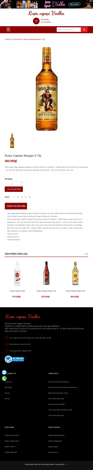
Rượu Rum (18, 39)
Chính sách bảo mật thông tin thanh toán (62, 387)
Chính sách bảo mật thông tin (58, 382)
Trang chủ (8, 39)
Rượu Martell (53, 447)
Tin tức (7, 393)
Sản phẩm (8, 387)
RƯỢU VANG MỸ (11, 452)
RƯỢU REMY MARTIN (56, 435)
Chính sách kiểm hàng (56, 415)
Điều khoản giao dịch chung (58, 393)
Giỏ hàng (45, 19)
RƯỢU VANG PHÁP (12, 435)
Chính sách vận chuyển (56, 404)
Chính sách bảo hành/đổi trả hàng (60, 410)
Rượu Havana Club (17, 291)
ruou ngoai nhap (13, 213)
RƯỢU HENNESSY (55, 441)
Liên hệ (7, 399)
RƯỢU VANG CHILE (12, 441)
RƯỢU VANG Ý (10, 447)
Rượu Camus (53, 452)
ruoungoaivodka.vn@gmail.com (21, 351)
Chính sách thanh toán (56, 399)
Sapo (66, 464)
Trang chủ (8, 382)
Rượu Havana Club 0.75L (46, 291)
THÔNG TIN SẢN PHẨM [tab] (16, 206)
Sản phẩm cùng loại (16, 254)
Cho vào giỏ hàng (13, 189)
